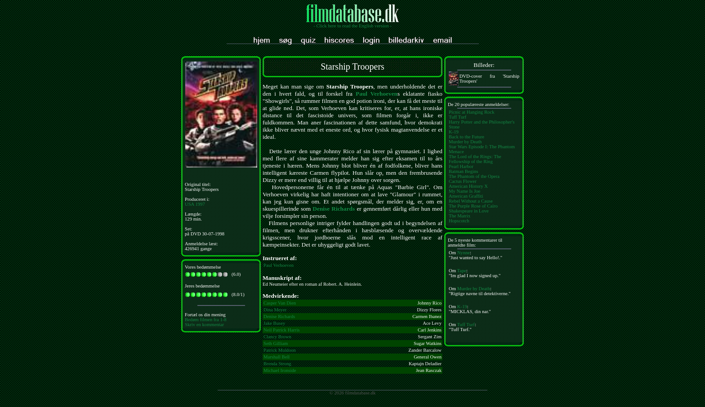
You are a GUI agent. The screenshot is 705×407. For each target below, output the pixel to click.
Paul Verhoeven (376, 93)
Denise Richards (333, 208)
